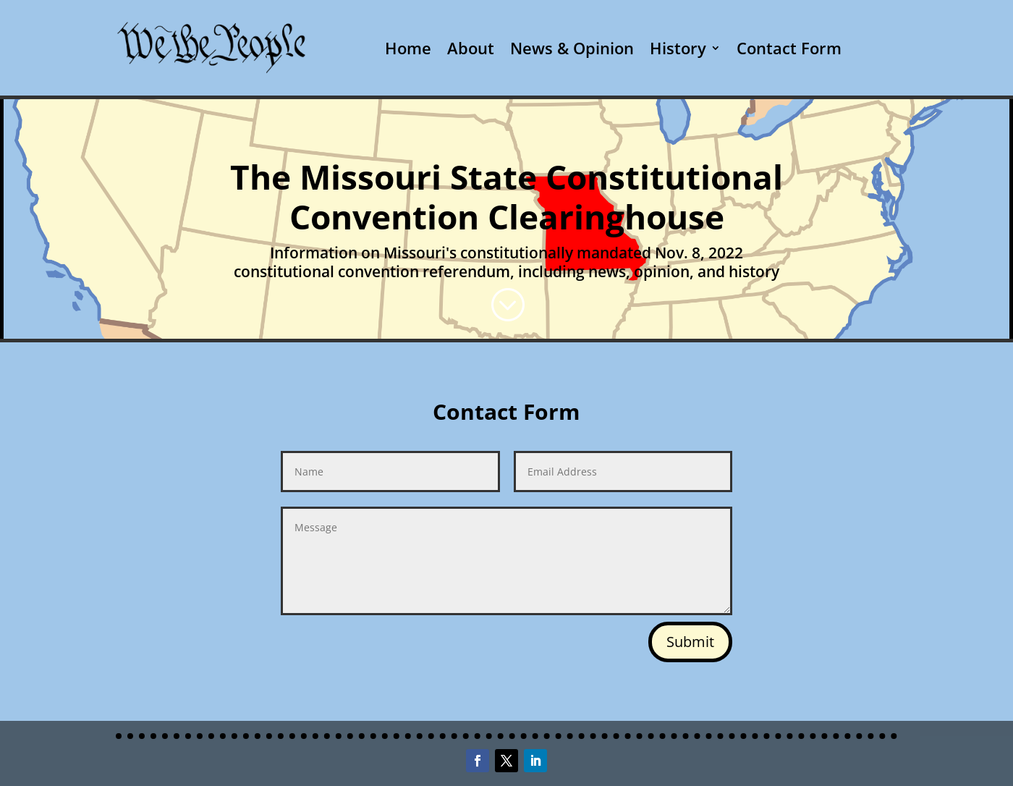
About (470, 48)
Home (408, 48)
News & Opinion (572, 48)
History (678, 48)
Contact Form (789, 48)
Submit (690, 641)
